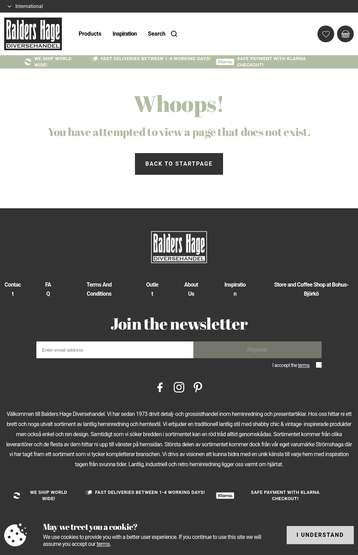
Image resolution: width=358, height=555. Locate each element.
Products (90, 33)
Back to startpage (179, 163)
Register (257, 349)
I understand (320, 535)
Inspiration (125, 33)
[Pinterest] (198, 386)
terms (303, 365)
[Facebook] (160, 386)
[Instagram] (179, 386)
